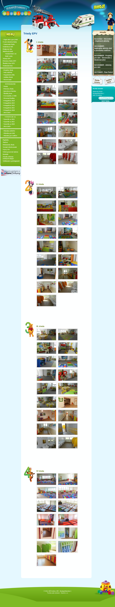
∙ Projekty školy (8, 70)
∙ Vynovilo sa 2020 (9, 124)
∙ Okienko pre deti (9, 133)
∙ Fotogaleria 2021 (9, 108)
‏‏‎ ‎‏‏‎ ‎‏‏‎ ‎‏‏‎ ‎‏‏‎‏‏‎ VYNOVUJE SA (9, 117)
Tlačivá (5, 142)
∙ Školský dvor (7, 93)
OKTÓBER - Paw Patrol (103, 72)
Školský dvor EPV (9, 63)
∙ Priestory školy (8, 89)
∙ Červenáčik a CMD (9, 96)
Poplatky (6, 140)
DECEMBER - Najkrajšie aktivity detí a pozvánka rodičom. (103, 48)
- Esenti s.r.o (64, 593)
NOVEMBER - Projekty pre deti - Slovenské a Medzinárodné (103, 58)
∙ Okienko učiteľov (9, 131)
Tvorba (49, 593)
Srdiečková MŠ (8, 47)
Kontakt (5, 154)
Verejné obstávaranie (10, 147)
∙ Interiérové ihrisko (9, 91)
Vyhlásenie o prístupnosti (11, 161)
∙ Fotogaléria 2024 (9, 100)
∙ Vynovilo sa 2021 (9, 121)
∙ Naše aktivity (7, 72)
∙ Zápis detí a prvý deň (10, 39)
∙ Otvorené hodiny (9, 98)
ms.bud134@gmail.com (105, 98)
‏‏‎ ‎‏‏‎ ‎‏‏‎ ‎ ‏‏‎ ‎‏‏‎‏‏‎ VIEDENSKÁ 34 (9, 54)
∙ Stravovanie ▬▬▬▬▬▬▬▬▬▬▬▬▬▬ (11, 80)
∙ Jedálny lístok (8, 77)
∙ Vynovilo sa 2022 (9, 119)
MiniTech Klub (8, 51)
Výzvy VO (6, 149)
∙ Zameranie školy (9, 44)
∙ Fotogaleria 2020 (9, 110)
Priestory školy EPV (9, 61)
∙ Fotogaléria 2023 (9, 103)
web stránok (56, 593)
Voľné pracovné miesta (10, 152)
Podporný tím (7, 49)
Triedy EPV (7, 58)
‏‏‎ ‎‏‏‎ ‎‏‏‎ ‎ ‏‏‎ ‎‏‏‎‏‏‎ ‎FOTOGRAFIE (9, 84)
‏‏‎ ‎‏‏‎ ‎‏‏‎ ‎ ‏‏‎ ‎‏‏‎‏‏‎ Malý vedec (8, 56)
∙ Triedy (5, 86)
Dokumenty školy (8, 145)
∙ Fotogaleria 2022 (9, 105)
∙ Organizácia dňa (9, 75)
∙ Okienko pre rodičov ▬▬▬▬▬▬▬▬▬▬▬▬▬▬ (11, 137)
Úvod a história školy (10, 42)
